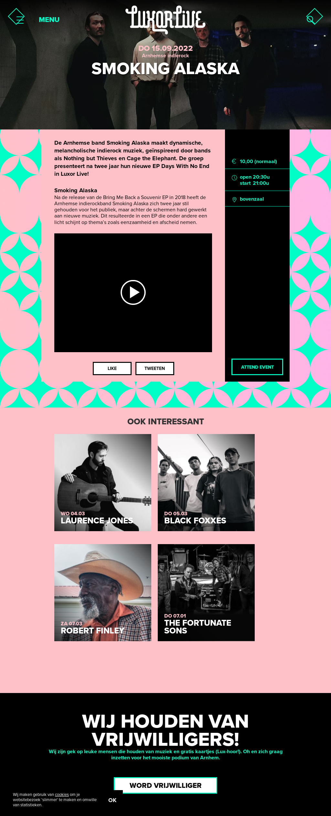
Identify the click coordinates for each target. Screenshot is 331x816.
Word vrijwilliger (166, 785)
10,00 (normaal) (258, 162)
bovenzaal (252, 199)
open (245, 177)
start (245, 183)
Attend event (257, 367)
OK (112, 800)
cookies (62, 794)
